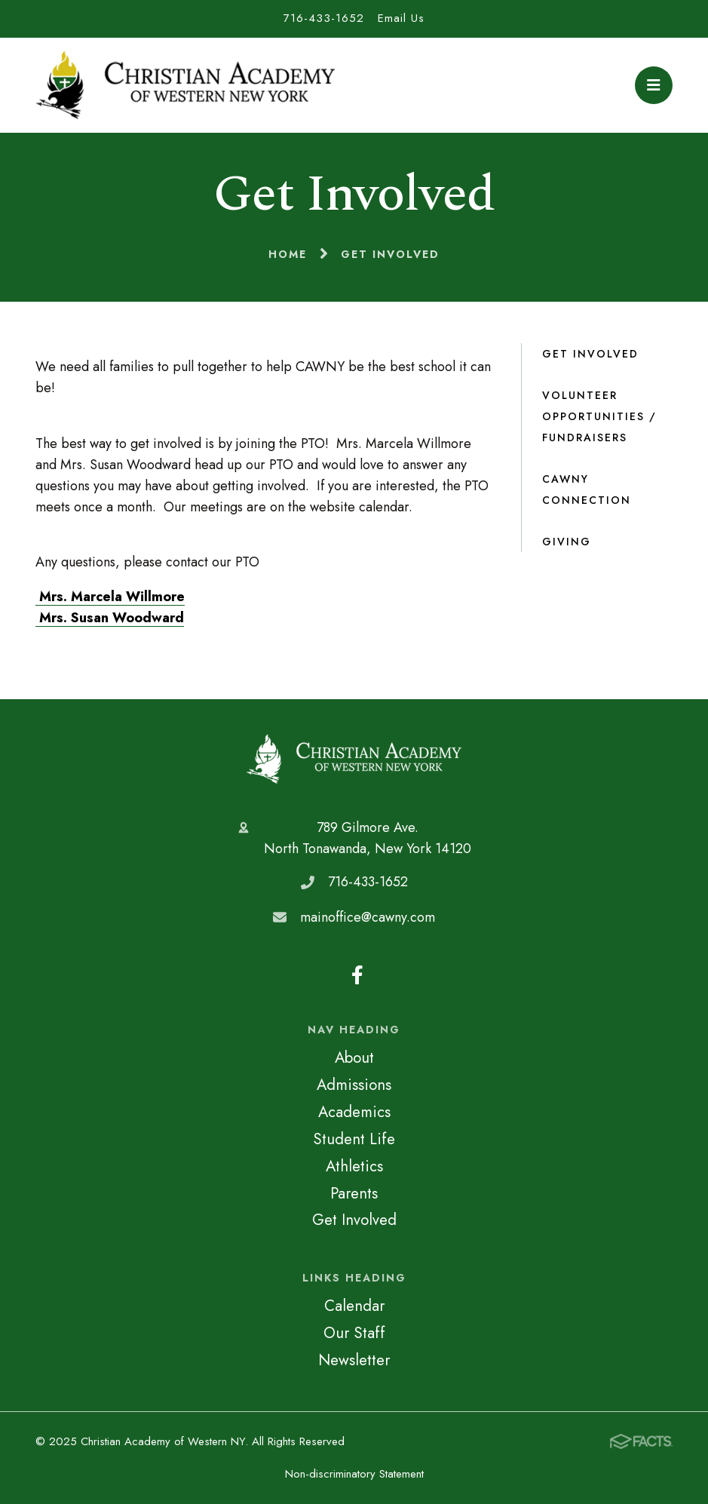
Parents (354, 1193)
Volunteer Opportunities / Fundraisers (599, 416)
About (354, 1057)
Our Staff (354, 1332)
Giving (566, 541)
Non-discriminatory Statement (354, 1474)
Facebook (357, 974)
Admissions (354, 1084)
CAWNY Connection (586, 489)
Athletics (354, 1166)
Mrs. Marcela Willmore (110, 596)
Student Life (354, 1139)
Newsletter (354, 1360)
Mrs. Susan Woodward (109, 618)
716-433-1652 (324, 18)
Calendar (354, 1305)
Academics (354, 1111)
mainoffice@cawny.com (367, 917)
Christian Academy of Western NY (354, 759)
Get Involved (590, 353)
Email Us (401, 18)
